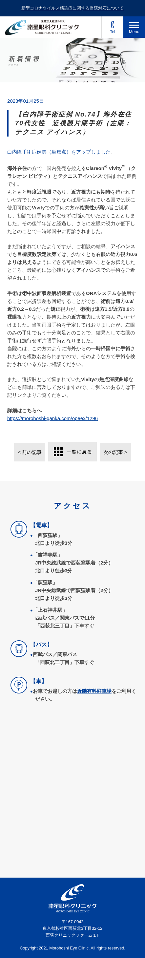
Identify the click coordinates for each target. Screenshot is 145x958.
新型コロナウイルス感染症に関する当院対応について (72, 8)
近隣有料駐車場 (94, 691)
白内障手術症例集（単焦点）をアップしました (59, 152)
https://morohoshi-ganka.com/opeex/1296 (52, 418)
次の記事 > (115, 452)
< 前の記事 (30, 452)
